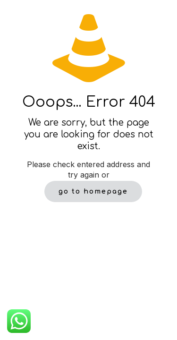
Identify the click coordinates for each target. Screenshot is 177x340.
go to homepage (93, 191)
